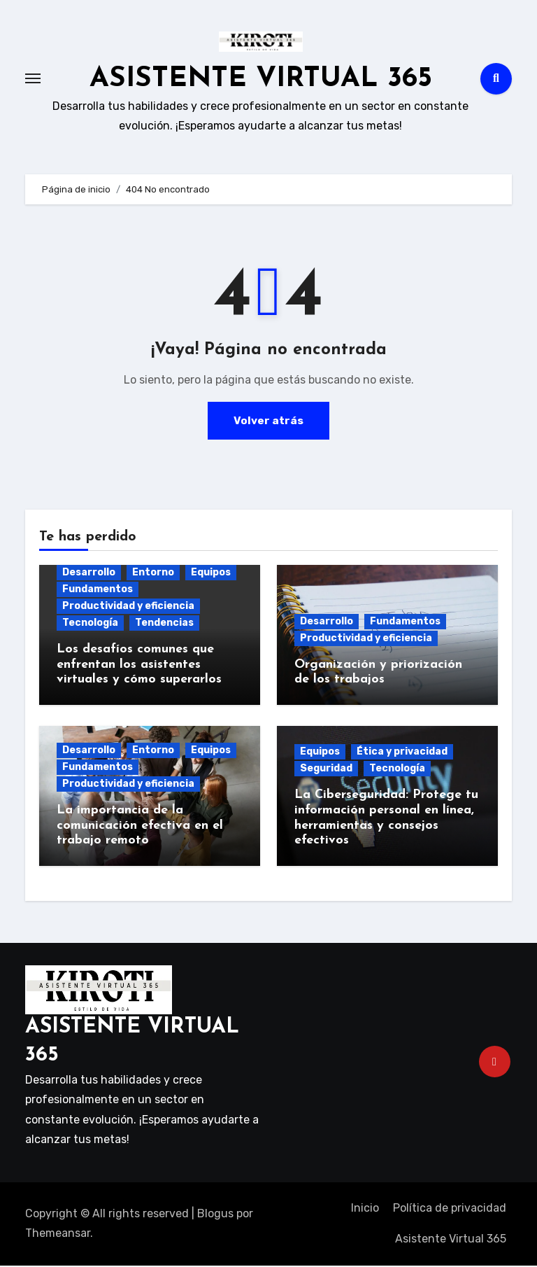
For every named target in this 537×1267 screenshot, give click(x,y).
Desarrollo (88, 574)
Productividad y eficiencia (128, 608)
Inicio (365, 1209)
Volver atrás (268, 421)
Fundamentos (97, 591)
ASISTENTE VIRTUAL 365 (260, 80)
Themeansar (57, 1235)
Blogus (215, 1215)
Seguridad (326, 770)
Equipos (211, 574)
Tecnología (90, 625)
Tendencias (164, 625)
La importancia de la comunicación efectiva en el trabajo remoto (140, 827)
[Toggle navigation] (33, 80)
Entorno (153, 574)
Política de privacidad (449, 1209)
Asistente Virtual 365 (450, 1240)
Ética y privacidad (402, 754)
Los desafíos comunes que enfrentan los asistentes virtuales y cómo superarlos (139, 666)
